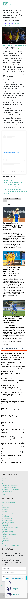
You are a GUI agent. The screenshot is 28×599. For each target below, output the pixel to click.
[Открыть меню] (24, 3)
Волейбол (5, 509)
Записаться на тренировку (10, 485)
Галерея (4, 482)
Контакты (5, 493)
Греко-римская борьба (8, 513)
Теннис (9, 436)
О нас (3, 494)
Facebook (15, 583)
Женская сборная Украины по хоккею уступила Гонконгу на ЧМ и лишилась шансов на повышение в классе (12, 402)
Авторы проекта (7, 491)
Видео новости (5, 429)
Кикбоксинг (5, 516)
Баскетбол (5, 504)
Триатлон (5, 538)
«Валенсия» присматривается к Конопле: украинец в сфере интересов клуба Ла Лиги (13, 446)
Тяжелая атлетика (7, 542)
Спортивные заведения (9, 487)
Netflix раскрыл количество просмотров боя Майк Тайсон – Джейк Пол (15, 191)
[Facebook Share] (4, 48)
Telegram (15, 589)
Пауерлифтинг (6, 524)
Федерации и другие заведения (11, 489)
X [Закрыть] (26, 578)
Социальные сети (15, 392)
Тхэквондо (5, 540)
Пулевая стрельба (7, 531)
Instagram (15, 594)
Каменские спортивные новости (11, 353)
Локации (4, 484)
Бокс (2, 378)
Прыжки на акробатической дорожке (10, 528)
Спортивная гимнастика (9, 534)
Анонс (4, 480)
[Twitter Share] (7, 48)
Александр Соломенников (11, 198)
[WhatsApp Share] (18, 48)
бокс (4, 201)
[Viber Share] (14, 48)
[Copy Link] (11, 48)
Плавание (5, 525)
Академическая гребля (8, 502)
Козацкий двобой (7, 518)
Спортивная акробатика (9, 533)
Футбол (9, 371)
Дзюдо (4, 515)
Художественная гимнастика (10, 355)
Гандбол (4, 511)
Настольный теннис (8, 522)
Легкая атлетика (7, 520)
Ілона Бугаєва (8, 23)
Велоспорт (4, 362)
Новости (23, 353)
